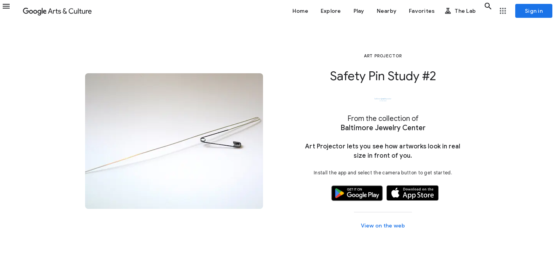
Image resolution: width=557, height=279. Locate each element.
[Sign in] (533, 11)
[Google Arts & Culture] (57, 11)
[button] (11, 11)
